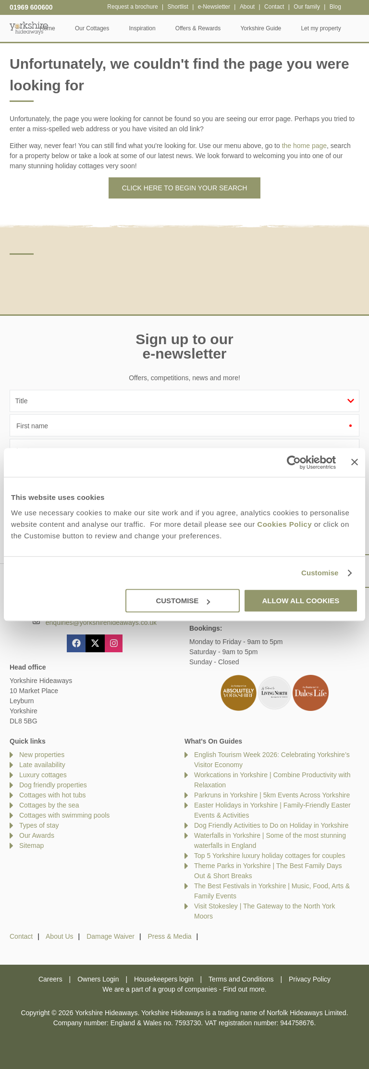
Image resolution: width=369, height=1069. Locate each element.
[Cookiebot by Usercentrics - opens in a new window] (294, 462)
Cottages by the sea (49, 805)
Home (66, 28)
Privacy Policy (310, 979)
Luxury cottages (43, 775)
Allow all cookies (300, 601)
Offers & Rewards (216, 28)
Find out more (243, 989)
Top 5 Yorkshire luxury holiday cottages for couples (269, 855)
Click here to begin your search (184, 188)
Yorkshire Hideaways (29, 27)
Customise (320, 573)
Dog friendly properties (53, 785)
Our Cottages (110, 28)
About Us (60, 936)
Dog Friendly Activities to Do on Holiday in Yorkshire (271, 825)
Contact (21, 936)
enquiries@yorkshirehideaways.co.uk (101, 622)
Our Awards (36, 835)
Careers (50, 979)
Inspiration (160, 28)
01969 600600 (31, 7)
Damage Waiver (110, 936)
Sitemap (31, 845)
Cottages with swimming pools (64, 815)
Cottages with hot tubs (52, 795)
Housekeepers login (164, 979)
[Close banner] (354, 462)
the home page (304, 145)
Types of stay (39, 825)
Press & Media (170, 936)
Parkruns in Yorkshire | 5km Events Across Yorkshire (272, 795)
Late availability (42, 765)
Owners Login (98, 979)
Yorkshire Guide (278, 28)
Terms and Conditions (241, 979)
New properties (41, 754)
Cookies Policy (284, 524)
